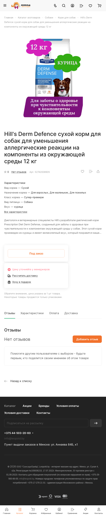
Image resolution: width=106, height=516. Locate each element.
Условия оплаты (67, 406)
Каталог (10, 406)
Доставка (71, 313)
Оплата (54, 313)
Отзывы (9, 313)
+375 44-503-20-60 (17, 433)
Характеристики (32, 313)
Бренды (44, 406)
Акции (27, 406)
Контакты (43, 413)
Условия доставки (16, 413)
